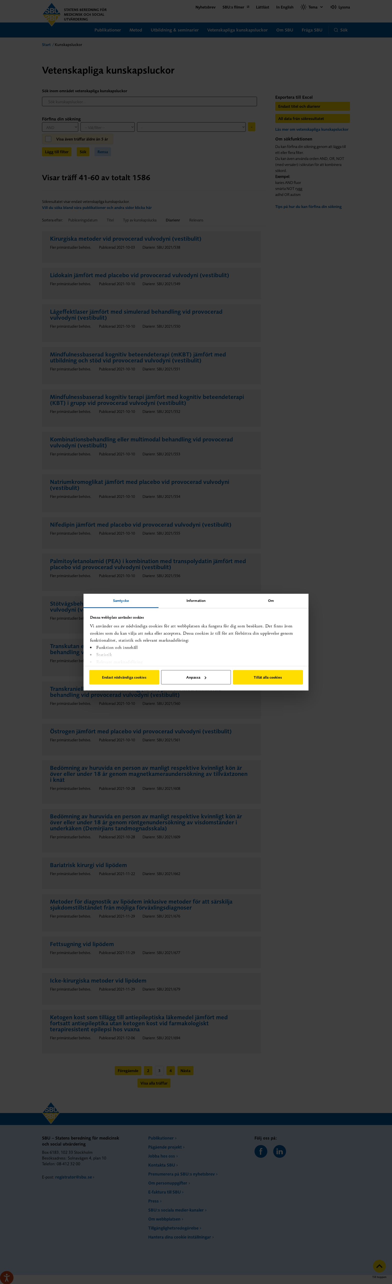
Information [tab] (196, 600)
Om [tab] (271, 600)
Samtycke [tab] (121, 600)
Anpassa (196, 677)
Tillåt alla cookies (268, 677)
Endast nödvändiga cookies (124, 677)
